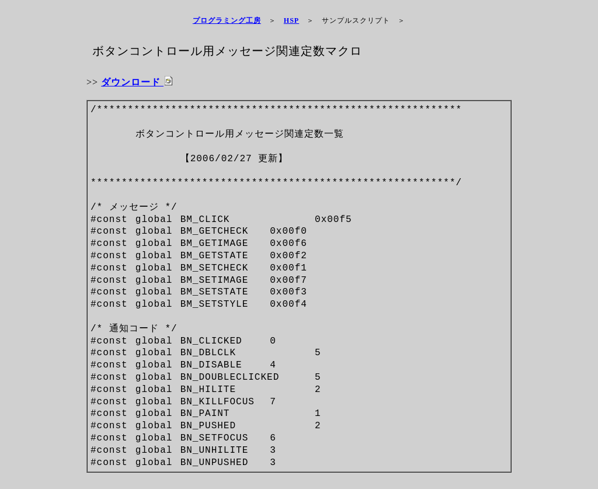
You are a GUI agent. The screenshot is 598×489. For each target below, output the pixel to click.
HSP (291, 20)
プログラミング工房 (227, 20)
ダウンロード (137, 82)
